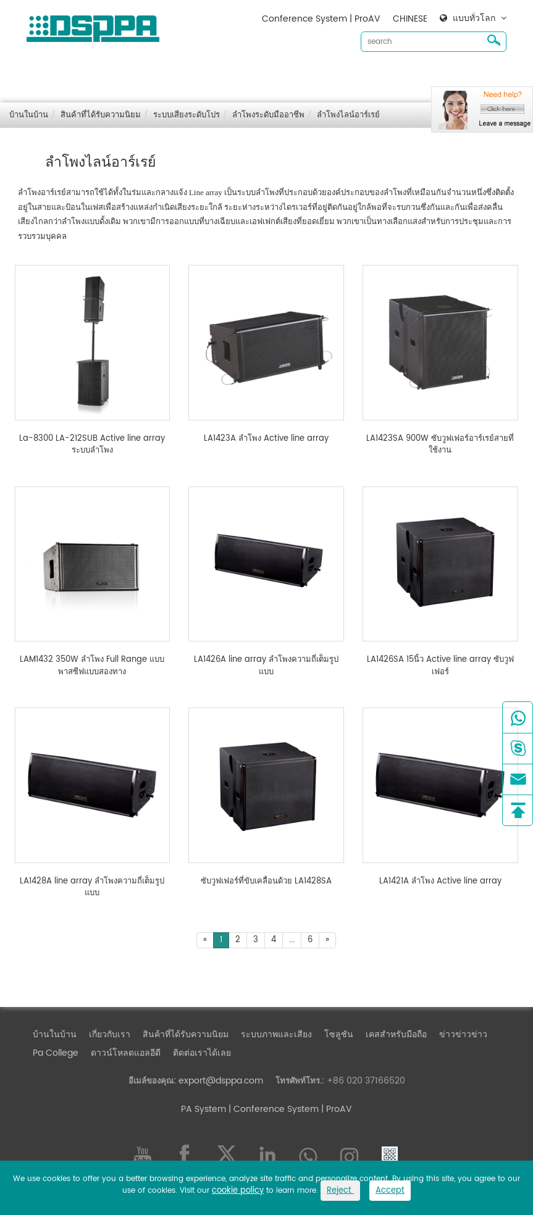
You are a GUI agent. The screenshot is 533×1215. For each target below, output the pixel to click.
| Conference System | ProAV (289, 1109)
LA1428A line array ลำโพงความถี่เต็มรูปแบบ (92, 887)
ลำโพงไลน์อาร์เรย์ (348, 115)
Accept (390, 1190)
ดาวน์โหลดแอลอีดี (68, 94)
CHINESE (410, 19)
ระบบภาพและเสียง (276, 74)
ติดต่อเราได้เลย (144, 94)
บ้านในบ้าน (55, 74)
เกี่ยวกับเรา (109, 74)
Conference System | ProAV (321, 19)
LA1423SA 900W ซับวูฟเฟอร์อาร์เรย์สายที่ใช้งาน (440, 445)
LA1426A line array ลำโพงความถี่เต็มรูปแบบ (266, 666)
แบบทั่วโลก (474, 18)
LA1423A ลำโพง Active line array (266, 439)
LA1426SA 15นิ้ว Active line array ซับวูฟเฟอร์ (440, 666)
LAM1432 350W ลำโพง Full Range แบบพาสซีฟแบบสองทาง (92, 666)
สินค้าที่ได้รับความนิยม (186, 74)
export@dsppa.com (220, 1081)
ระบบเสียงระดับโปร (186, 115)
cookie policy (238, 1190)
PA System (203, 1109)
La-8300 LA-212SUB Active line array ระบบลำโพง (92, 445)
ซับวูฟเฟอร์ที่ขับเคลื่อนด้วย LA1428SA (266, 881)
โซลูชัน (338, 74)
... (292, 939)
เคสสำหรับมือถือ (396, 74)
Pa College (55, 1053)
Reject (340, 1190)
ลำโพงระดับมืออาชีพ (268, 115)
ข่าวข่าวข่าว (463, 74)
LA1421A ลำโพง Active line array (440, 881)
